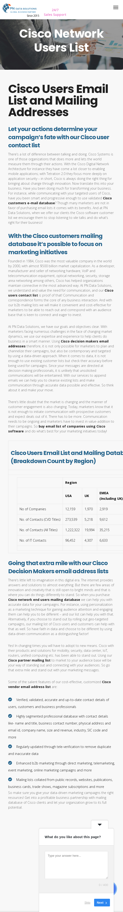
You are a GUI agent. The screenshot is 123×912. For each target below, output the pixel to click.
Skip (87, 902)
